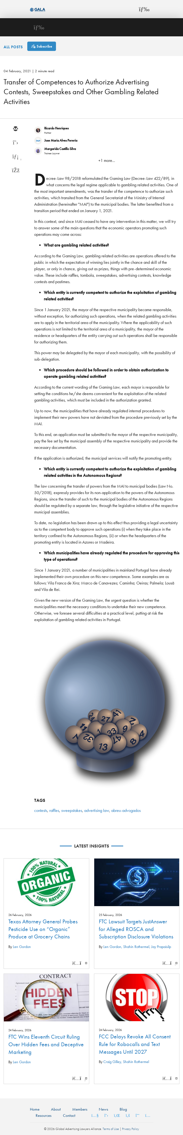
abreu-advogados (126, 810)
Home (34, 1109)
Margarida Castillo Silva (60, 149)
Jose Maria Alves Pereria (60, 140)
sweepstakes (71, 810)
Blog (123, 1109)
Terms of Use (111, 1129)
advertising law (96, 810)
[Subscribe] (41, 46)
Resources (43, 1115)
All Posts (13, 46)
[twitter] (15, 143)
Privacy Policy (130, 1129)
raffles (54, 810)
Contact (69, 1115)
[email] (15, 129)
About (56, 1109)
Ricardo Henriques (56, 128)
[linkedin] (15, 157)
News (103, 1109)
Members (79, 1109)
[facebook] (15, 170)
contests (40, 810)
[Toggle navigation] (144, 9)
